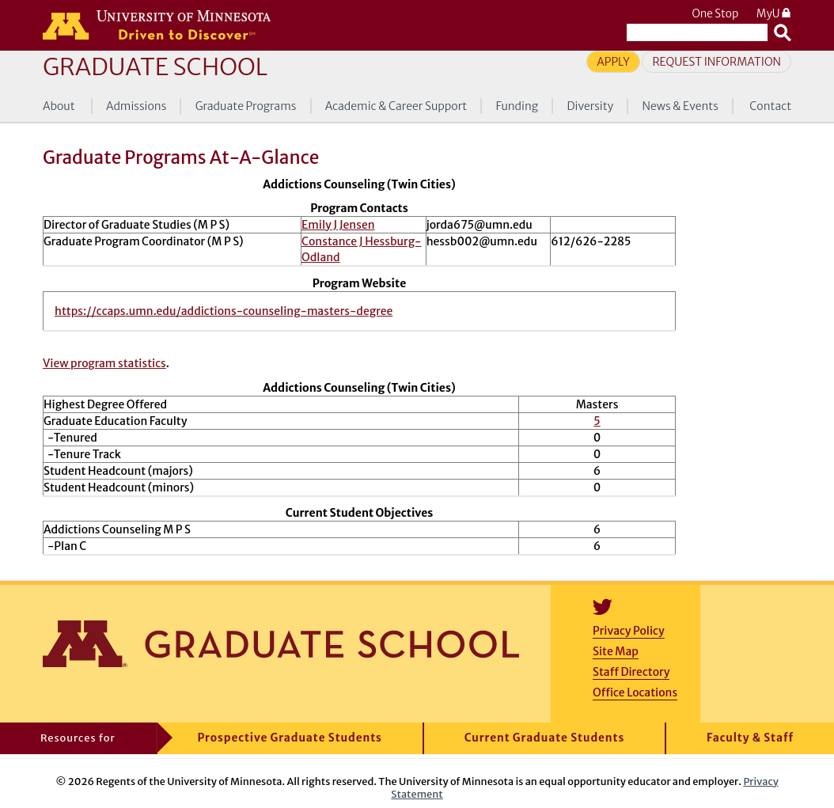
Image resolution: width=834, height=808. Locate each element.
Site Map (616, 651)
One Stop (715, 14)
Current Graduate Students (544, 738)
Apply (613, 62)
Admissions (136, 106)
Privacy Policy (629, 631)
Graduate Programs (246, 106)
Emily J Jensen (338, 225)
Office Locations (635, 692)
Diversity (590, 106)
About (59, 106)
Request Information (716, 62)
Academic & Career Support (396, 106)
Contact (770, 106)
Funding (516, 106)
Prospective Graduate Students (290, 738)
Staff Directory (631, 672)
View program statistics (104, 363)
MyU (773, 14)
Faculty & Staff (750, 738)
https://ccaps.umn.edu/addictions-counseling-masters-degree (223, 311)
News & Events (680, 106)
